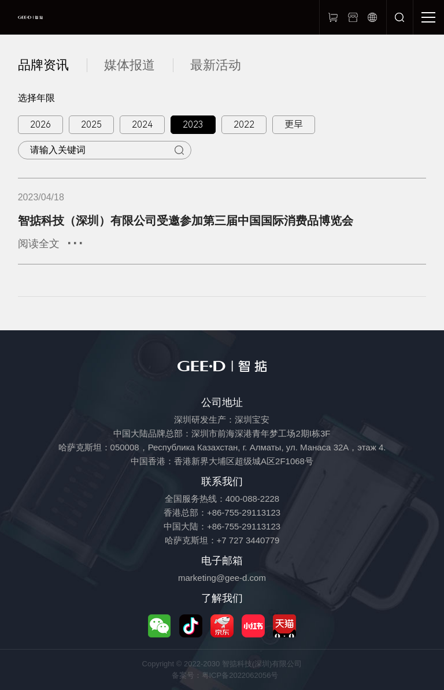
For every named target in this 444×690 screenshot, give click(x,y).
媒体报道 (129, 65)
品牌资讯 (43, 65)
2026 (40, 124)
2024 (142, 124)
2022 (244, 124)
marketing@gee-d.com (222, 578)
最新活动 (215, 65)
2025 (91, 124)
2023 (193, 124)
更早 (293, 124)
